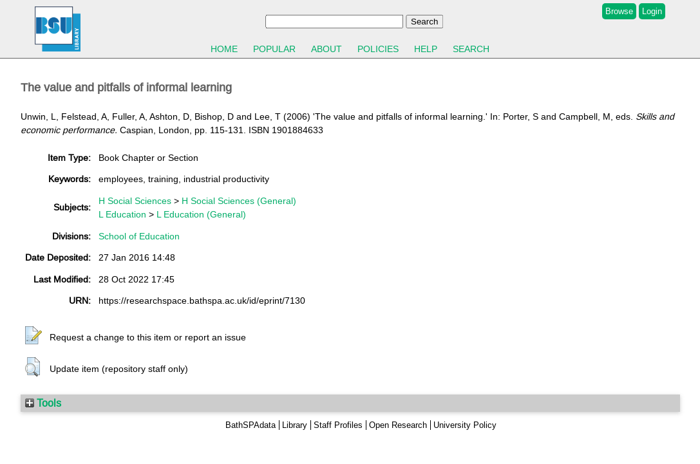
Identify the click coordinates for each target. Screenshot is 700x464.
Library (294, 425)
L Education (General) (201, 214)
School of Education (139, 236)
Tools (43, 403)
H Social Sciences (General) (239, 201)
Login (652, 11)
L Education (122, 214)
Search (471, 49)
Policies (378, 49)
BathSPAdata (250, 425)
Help (425, 49)
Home (224, 49)
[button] (33, 336)
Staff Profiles (338, 425)
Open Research (398, 425)
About (326, 49)
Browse (619, 11)
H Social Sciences (135, 201)
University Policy (465, 425)
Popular (274, 49)
